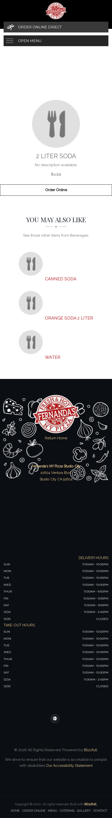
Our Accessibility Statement (69, 765)
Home (15, 810)
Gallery (84, 810)
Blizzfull (90, 750)
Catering (67, 810)
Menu (52, 810)
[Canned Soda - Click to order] (32, 264)
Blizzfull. (90, 804)
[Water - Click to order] (32, 342)
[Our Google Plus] (55, 719)
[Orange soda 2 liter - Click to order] (32, 303)
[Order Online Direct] (56, 27)
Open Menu (30, 40)
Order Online (56, 190)
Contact (100, 810)
